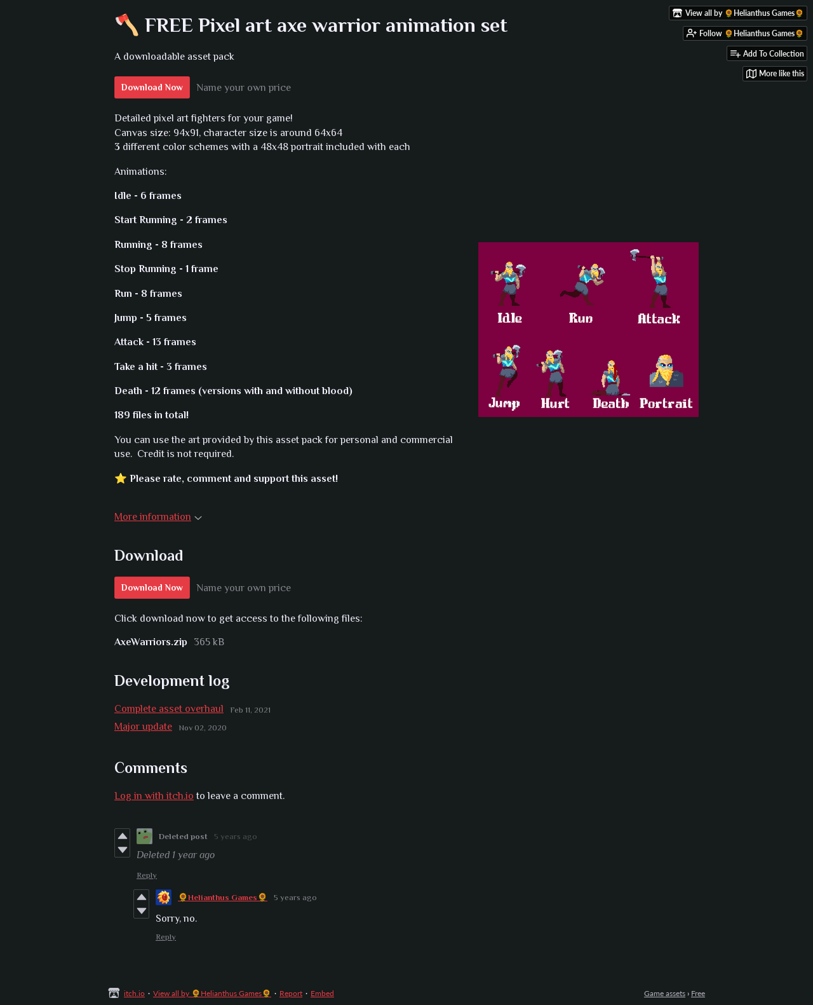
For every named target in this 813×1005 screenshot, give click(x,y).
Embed (322, 993)
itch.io (134, 993)
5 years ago (235, 836)
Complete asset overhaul (169, 708)
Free (698, 993)
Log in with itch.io (154, 796)
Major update (143, 726)
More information (158, 517)
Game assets (664, 993)
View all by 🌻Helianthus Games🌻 (212, 993)
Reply (147, 875)
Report (290, 993)
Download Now (152, 87)
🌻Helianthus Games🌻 (222, 897)
